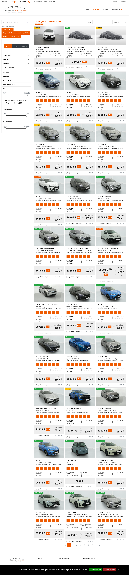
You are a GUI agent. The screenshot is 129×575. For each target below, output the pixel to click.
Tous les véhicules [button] (7, 46)
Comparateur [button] (116, 9)
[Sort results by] (102, 22)
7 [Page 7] (92, 545)
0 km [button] (16, 46)
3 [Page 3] (76, 545)
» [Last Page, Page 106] (99, 545)
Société (105, 9)
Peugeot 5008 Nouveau (10, 33)
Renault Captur (7, 29)
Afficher (116, 22)
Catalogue (95, 9)
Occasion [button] (24, 46)
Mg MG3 (5, 36)
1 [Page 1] (69, 545)
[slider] (5, 95)
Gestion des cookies (89, 558)
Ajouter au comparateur (44, 69)
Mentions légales (64, 558)
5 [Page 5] (84, 545)
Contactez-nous (7, 2)
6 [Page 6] (88, 545)
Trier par (89, 22)
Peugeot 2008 (15, 36)
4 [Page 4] (80, 545)
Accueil (86, 9)
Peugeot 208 (24, 33)
